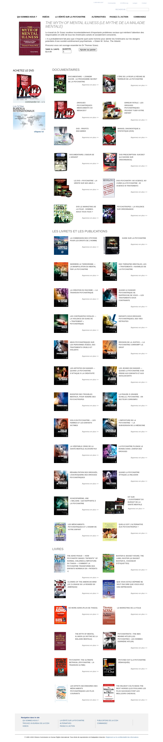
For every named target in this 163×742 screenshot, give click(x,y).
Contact (144, 3)
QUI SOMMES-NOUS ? (27, 17)
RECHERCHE (121, 9)
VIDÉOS (45, 17)
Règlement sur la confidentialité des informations (122, 737)
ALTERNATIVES (99, 17)
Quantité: (67, 49)
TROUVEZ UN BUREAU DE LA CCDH (36, 723)
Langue (135, 3)
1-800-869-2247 (98, 2)
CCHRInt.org (124, 3)
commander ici (32, 102)
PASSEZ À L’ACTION (119, 17)
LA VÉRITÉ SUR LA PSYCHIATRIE (70, 17)
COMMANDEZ (140, 17)
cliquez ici (39, 131)
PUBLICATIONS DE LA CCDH (107, 720)
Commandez (112, 3)
